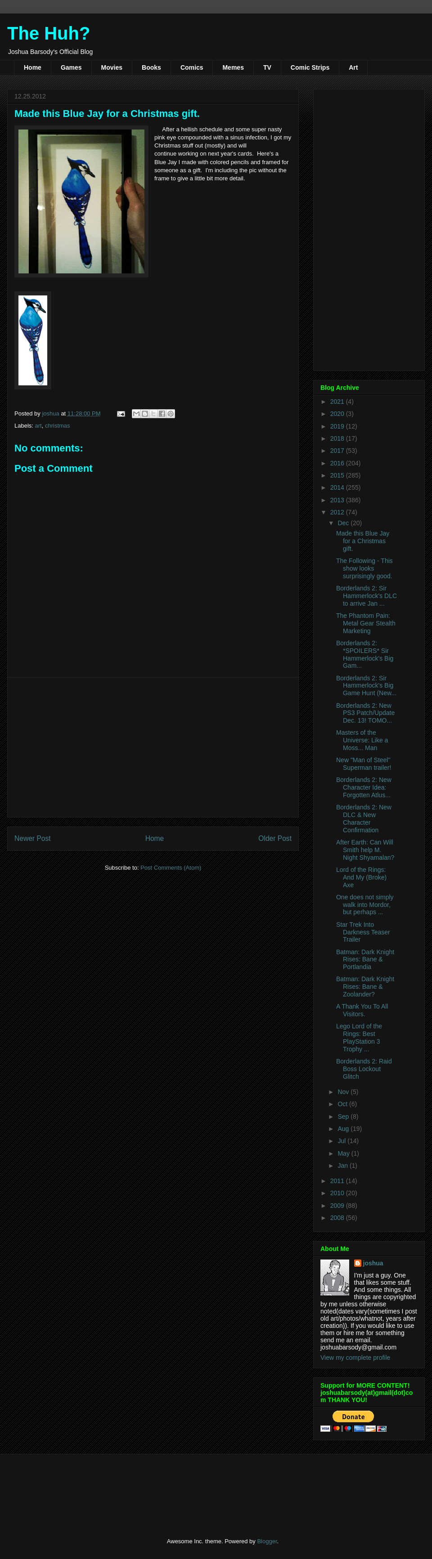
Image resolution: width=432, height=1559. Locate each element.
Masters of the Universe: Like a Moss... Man (362, 740)
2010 (338, 1193)
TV (267, 67)
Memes (232, 67)
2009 (338, 1205)
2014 (338, 487)
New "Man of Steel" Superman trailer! (363, 763)
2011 (338, 1180)
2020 (338, 413)
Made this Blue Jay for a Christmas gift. (362, 541)
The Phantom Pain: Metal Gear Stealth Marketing (366, 623)
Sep (344, 1116)
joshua (373, 1263)
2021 (338, 401)
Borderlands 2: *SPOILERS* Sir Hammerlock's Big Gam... (364, 654)
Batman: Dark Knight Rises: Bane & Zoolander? (365, 986)
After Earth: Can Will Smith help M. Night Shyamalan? (365, 850)
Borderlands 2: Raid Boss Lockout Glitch (364, 1069)
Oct (343, 1104)
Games (71, 67)
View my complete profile (355, 1357)
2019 (338, 426)
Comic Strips (310, 67)
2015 (338, 475)
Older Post (275, 838)
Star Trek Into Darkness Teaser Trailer (363, 932)
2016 (338, 463)
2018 (338, 438)
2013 (338, 500)
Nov (344, 1091)
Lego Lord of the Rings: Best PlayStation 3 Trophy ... (359, 1037)
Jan (343, 1165)
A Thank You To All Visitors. (362, 1010)
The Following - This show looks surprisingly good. (364, 568)
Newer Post (32, 838)
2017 (338, 450)
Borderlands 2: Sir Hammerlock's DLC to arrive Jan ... (366, 596)
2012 (338, 512)
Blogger (267, 1541)
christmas (57, 425)
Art (353, 67)
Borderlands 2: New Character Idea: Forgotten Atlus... (364, 787)
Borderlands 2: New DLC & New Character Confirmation (364, 818)
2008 (338, 1217)
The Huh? (48, 33)
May (344, 1153)
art (38, 425)
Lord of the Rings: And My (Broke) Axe (361, 877)
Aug (344, 1128)
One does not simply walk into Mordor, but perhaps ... (365, 904)
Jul (342, 1140)
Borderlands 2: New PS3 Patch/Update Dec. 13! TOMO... (365, 713)
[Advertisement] (153, 747)
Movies (111, 67)
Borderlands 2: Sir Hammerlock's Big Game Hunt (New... (366, 686)
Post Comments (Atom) (170, 867)
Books (151, 67)
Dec (344, 523)
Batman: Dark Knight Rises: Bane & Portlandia (365, 959)
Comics (191, 67)
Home (32, 67)
